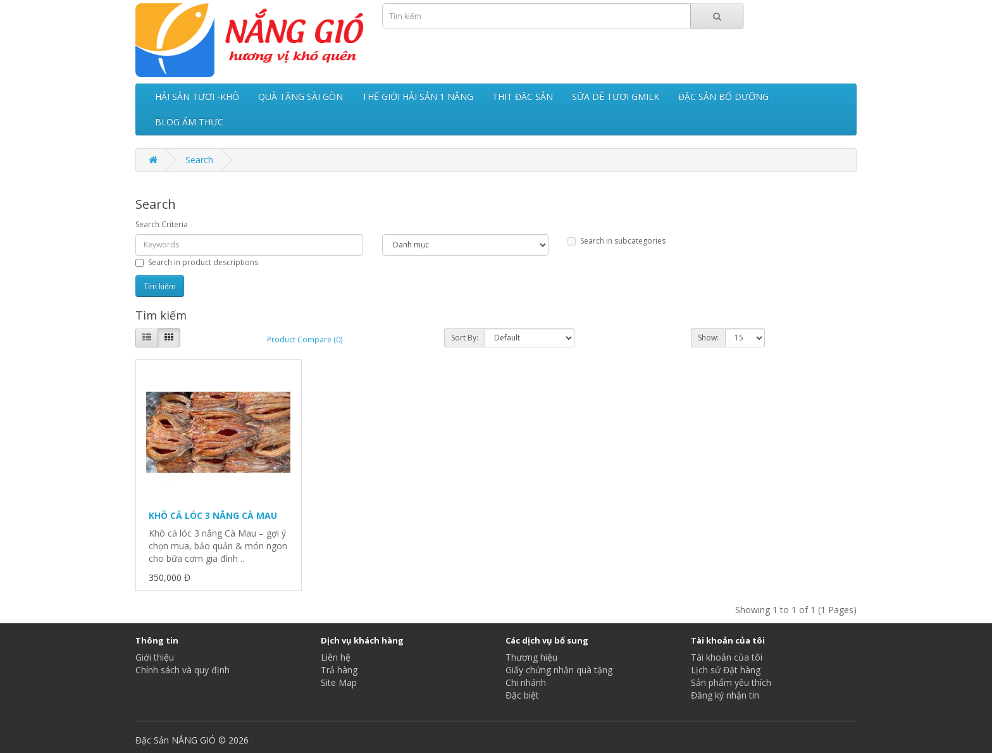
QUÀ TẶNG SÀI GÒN (300, 96)
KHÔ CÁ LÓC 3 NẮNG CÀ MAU (213, 515)
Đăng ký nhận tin (725, 695)
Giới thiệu (154, 657)
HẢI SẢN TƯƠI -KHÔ (197, 96)
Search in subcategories (616, 240)
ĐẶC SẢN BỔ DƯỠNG (723, 96)
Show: (708, 337)
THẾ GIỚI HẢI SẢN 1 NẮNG (417, 96)
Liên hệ (335, 657)
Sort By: (464, 337)
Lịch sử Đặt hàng (725, 670)
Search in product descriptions (196, 262)
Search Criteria (161, 224)
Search (199, 160)
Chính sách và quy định (182, 670)
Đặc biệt (522, 695)
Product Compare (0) (304, 339)
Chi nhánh (525, 682)
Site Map (339, 682)
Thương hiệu (531, 657)
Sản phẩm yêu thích (731, 682)
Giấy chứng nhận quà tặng (558, 670)
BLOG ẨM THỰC (189, 122)
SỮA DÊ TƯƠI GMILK (615, 96)
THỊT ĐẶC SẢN (522, 96)
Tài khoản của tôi (726, 657)
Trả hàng (339, 670)
